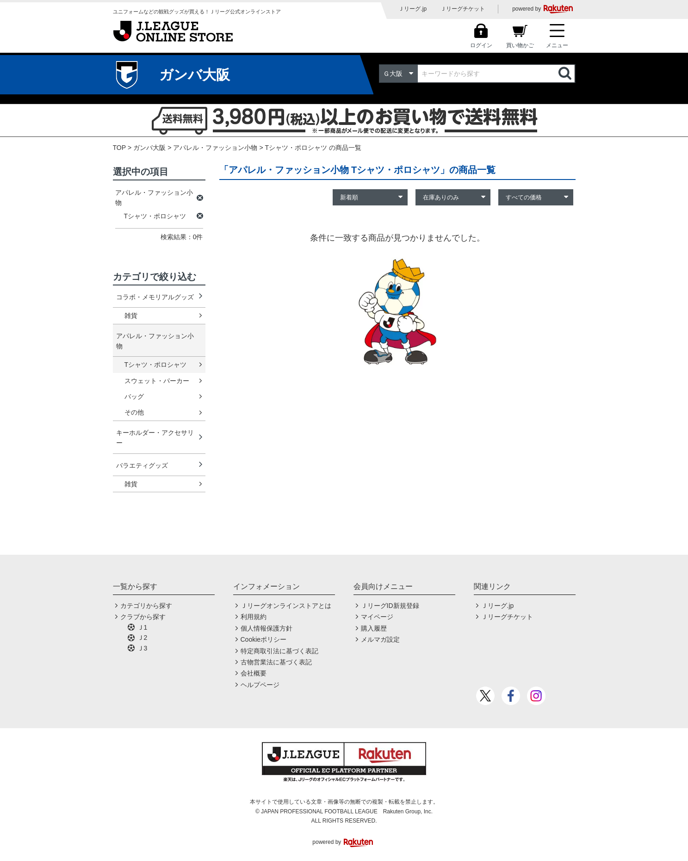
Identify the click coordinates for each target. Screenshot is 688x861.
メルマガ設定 (380, 639)
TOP (119, 147)
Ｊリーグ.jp (412, 9)
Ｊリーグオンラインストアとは (286, 605)
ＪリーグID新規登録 (390, 605)
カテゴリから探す (146, 605)
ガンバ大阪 (149, 147)
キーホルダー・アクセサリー (155, 437)
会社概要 (254, 673)
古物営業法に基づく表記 (276, 662)
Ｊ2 (142, 637)
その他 (134, 412)
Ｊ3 (142, 648)
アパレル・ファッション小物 (215, 147)
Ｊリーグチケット (462, 9)
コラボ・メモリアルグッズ (155, 297)
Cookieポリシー (264, 639)
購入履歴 (374, 628)
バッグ (134, 396)
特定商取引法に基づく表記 (279, 651)
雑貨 (130, 315)
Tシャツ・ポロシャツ (155, 364)
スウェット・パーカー (156, 380)
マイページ (377, 616)
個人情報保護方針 (266, 628)
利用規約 (254, 616)
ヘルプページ (260, 684)
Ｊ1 (142, 627)
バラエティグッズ (142, 465)
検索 (566, 73)
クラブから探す (143, 616)
